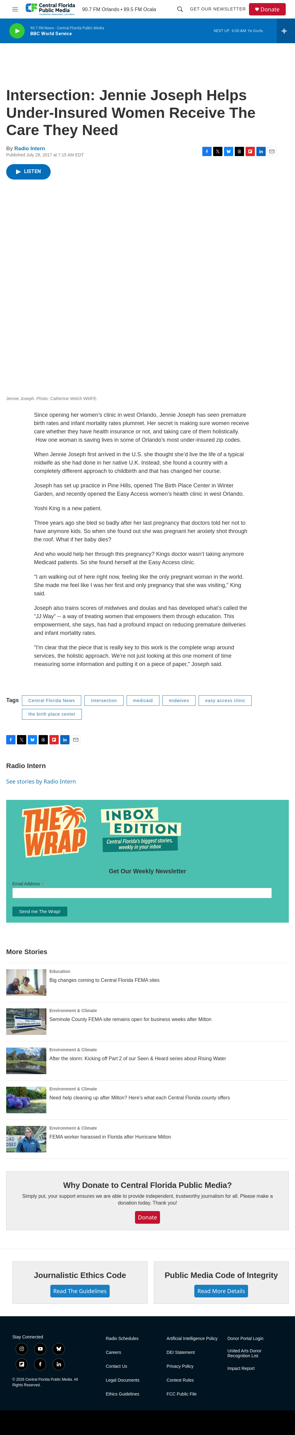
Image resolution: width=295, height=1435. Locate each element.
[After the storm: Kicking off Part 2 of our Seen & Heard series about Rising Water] (26, 1061)
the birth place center (52, 714)
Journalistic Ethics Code (80, 1275)
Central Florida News (51, 700)
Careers (113, 1352)
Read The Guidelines (80, 1291)
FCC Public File (181, 1394)
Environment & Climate (73, 1010)
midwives (179, 700)
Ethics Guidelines (122, 1394)
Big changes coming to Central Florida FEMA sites (104, 980)
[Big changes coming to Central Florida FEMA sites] (26, 982)
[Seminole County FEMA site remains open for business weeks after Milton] (26, 1021)
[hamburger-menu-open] (15, 9)
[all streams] (286, 31)
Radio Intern (29, 148)
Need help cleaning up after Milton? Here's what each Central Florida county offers (139, 1097)
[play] (17, 31)
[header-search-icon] (180, 9)
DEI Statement (180, 1352)
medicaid (143, 700)
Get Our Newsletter (218, 8)
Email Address (28, 884)
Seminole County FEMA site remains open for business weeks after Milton (130, 1019)
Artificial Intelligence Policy (191, 1338)
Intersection (104, 700)
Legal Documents (123, 1380)
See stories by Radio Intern (41, 781)
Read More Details (221, 1291)
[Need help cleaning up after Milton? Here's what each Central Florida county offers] (26, 1100)
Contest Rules (180, 1380)
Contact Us (116, 1366)
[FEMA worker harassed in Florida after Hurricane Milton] (26, 1139)
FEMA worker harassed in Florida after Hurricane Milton (110, 1136)
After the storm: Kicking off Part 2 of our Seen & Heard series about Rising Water (137, 1058)
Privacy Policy (179, 1366)
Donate (270, 9)
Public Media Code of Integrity (221, 1275)
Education (59, 971)
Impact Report (241, 1368)
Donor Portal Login (245, 1338)
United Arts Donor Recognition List (244, 1353)
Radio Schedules (122, 1338)
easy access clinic (225, 700)
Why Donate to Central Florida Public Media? (147, 1185)
